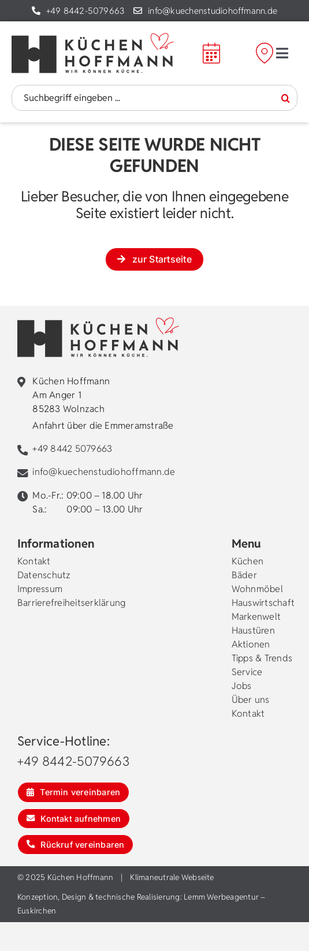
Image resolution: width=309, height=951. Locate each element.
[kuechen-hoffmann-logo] (93, 37)
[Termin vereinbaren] (73, 792)
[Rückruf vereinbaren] (75, 844)
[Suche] (285, 98)
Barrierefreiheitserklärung (71, 603)
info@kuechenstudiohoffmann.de (212, 10)
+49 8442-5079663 (85, 10)
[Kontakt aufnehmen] (73, 818)
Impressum (39, 589)
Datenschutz (44, 575)
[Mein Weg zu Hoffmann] (278, 53)
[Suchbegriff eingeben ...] (154, 98)
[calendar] (211, 47)
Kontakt (34, 561)
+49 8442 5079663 (72, 449)
